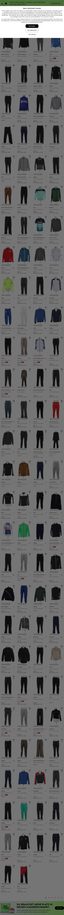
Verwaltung (32, 911)
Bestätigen (32, 903)
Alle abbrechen (32, 907)
